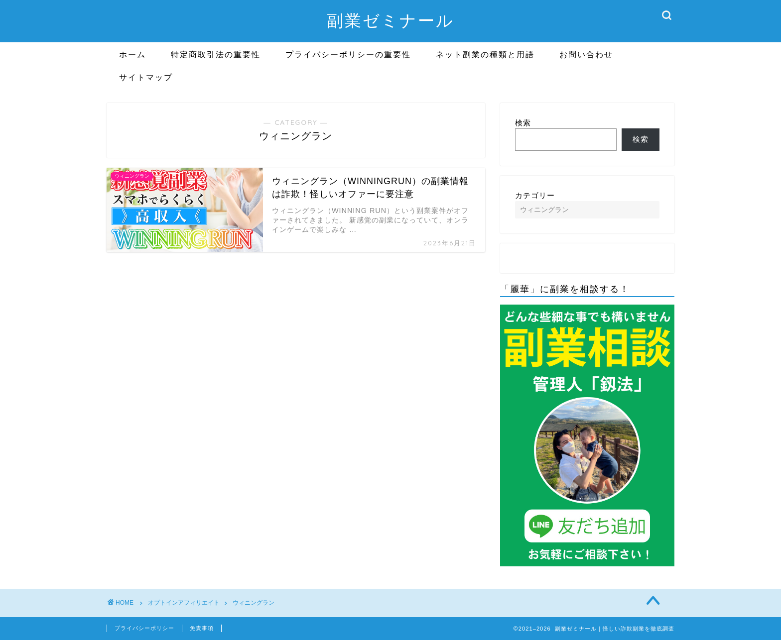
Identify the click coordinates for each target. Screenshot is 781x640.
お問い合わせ (586, 54)
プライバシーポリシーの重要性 (348, 54)
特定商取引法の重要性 (215, 54)
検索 (523, 122)
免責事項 (202, 628)
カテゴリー (535, 195)
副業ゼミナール (390, 20)
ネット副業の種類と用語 (485, 54)
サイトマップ (146, 77)
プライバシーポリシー (144, 628)
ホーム (132, 54)
